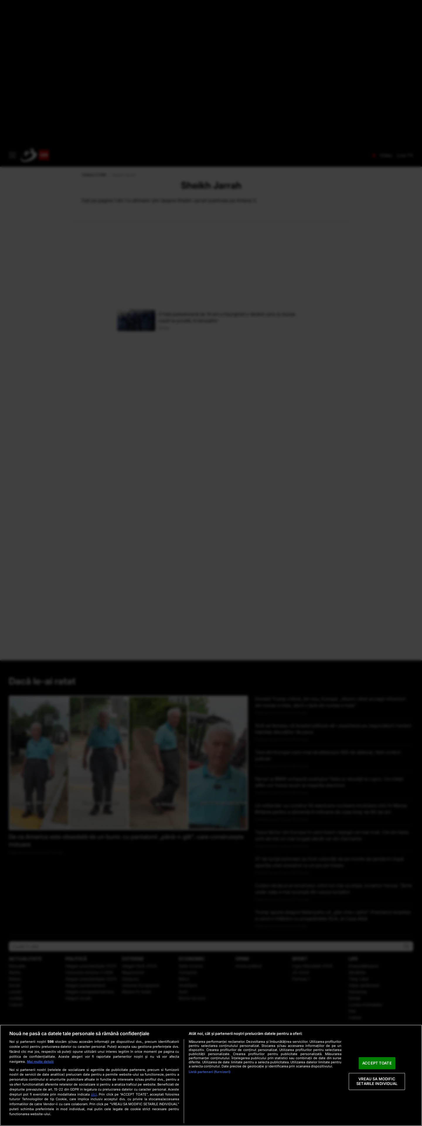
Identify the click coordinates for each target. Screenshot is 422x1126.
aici (94, 1094)
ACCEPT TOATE (377, 1063)
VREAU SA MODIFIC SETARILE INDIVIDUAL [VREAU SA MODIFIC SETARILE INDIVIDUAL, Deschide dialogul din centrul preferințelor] (376, 1081)
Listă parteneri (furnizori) (209, 1072)
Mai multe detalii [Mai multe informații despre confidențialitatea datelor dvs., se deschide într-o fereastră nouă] (40, 1061)
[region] (211, 1075)
